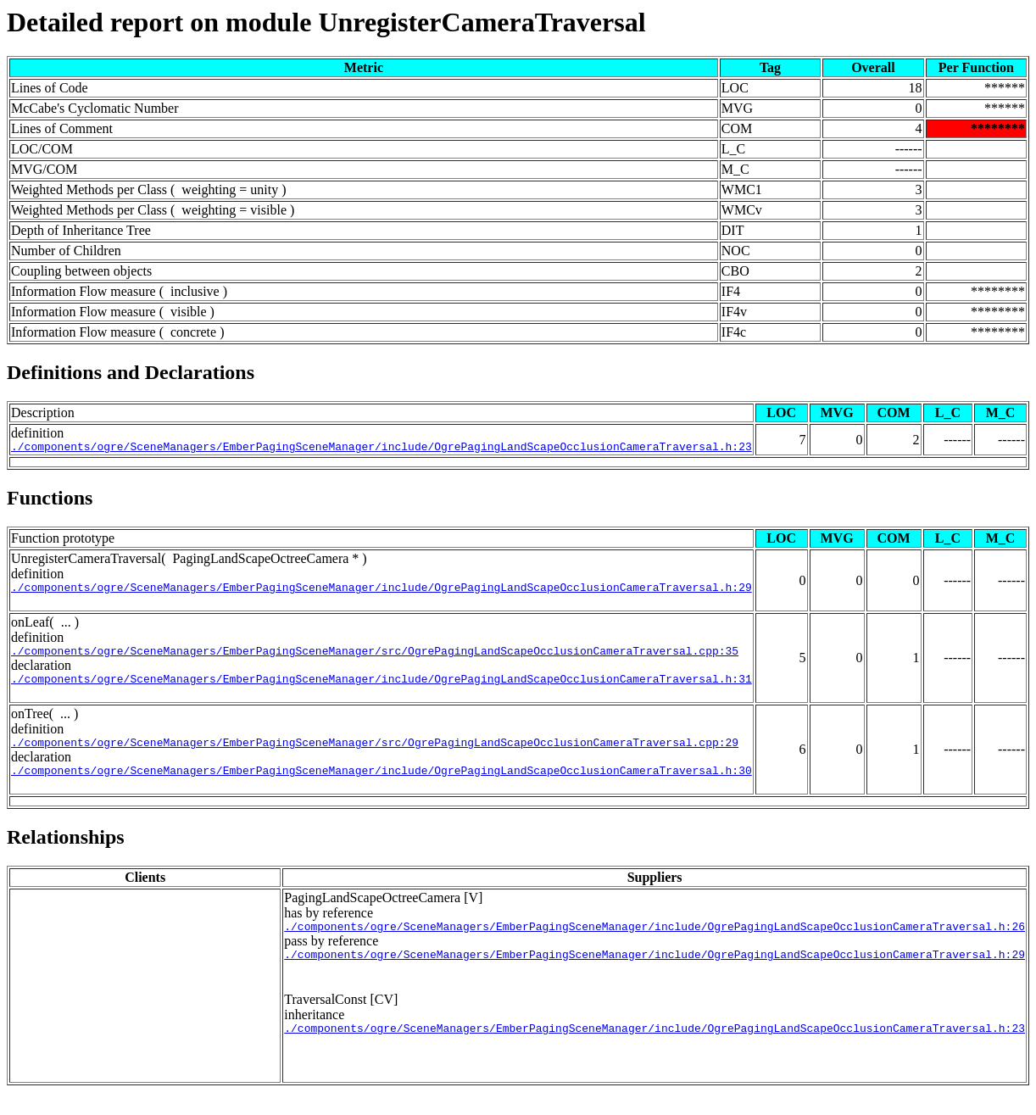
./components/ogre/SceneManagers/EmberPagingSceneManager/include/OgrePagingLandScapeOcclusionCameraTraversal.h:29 (381, 591)
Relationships (66, 852)
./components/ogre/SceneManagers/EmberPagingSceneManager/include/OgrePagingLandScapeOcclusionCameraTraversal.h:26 (654, 943)
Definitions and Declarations (130, 372)
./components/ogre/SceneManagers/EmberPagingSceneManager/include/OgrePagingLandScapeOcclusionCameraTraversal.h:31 (381, 688)
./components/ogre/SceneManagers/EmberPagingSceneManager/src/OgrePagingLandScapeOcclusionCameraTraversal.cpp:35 (374, 658)
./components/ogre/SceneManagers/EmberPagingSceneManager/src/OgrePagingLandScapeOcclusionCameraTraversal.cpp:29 (374, 754)
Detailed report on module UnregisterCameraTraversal (326, 22)
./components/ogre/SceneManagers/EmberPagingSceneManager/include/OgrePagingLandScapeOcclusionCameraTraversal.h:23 (381, 448)
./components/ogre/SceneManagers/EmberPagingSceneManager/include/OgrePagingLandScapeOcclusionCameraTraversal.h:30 (381, 785)
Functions (49, 500)
